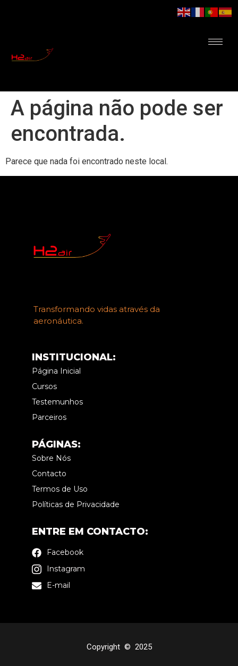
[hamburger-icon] (215, 41)
